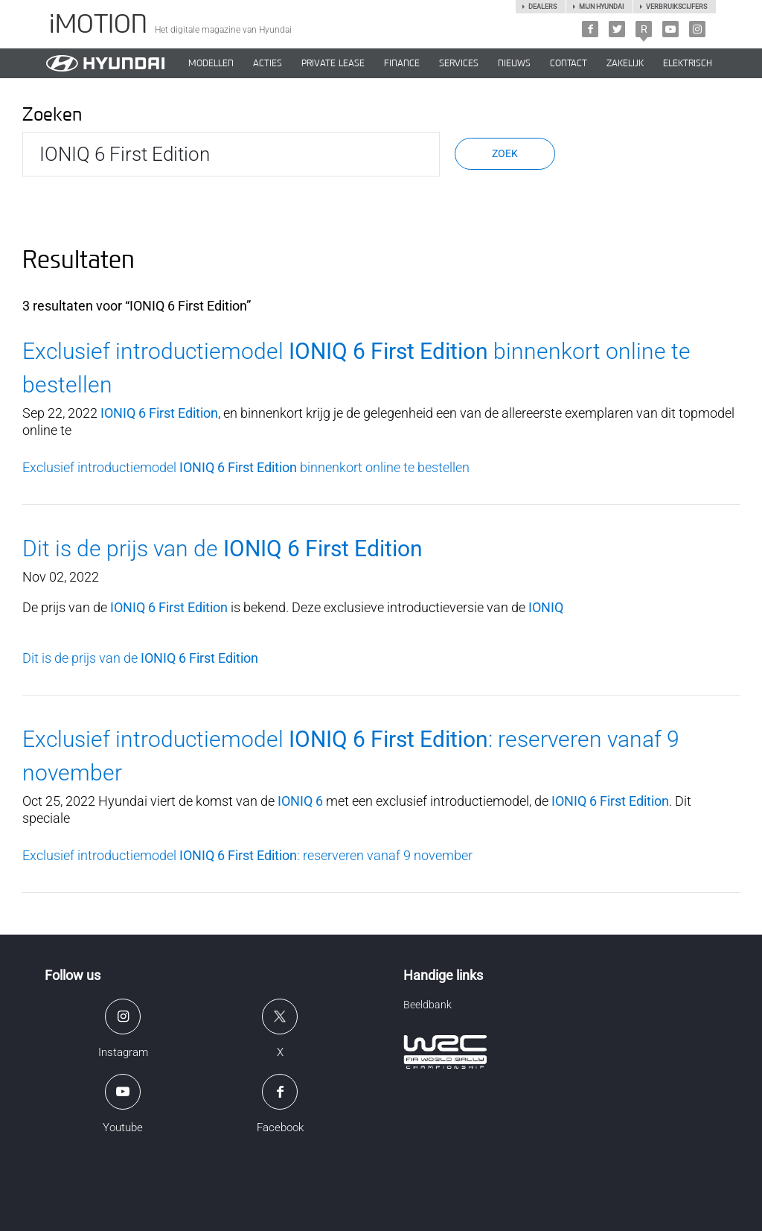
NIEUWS (514, 63)
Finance (402, 63)
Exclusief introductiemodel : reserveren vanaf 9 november (247, 855)
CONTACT (568, 63)
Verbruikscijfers (676, 6)
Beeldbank (427, 1005)
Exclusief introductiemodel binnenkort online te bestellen (246, 467)
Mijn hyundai (601, 6)
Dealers (542, 6)
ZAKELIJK (625, 63)
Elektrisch (687, 63)
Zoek (505, 153)
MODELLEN (211, 63)
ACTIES (267, 63)
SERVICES (458, 63)
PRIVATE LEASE (333, 63)
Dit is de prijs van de (222, 548)
